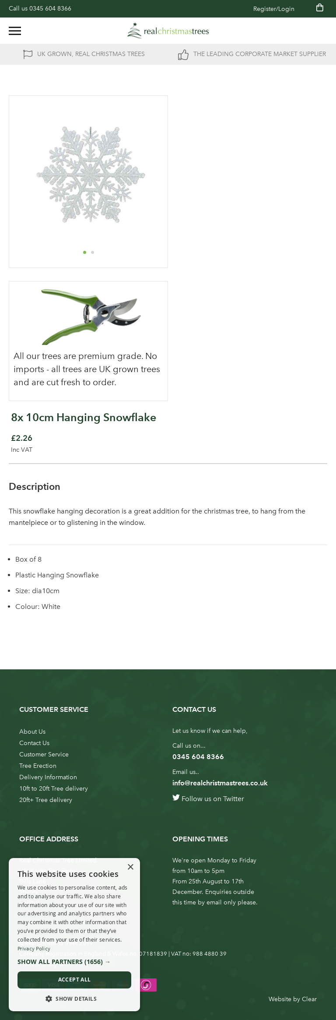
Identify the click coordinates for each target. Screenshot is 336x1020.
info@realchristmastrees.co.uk (220, 783)
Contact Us (34, 743)
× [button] (130, 867)
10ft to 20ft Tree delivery (53, 788)
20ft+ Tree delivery (45, 800)
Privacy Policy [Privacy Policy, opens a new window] (34, 949)
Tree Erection (37, 766)
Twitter (233, 799)
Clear (309, 999)
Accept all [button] (74, 979)
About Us (32, 731)
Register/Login (273, 9)
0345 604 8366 (50, 8)
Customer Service (44, 754)
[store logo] (168, 30)
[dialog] (74, 934)
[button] (84, 252)
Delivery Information (48, 777)
